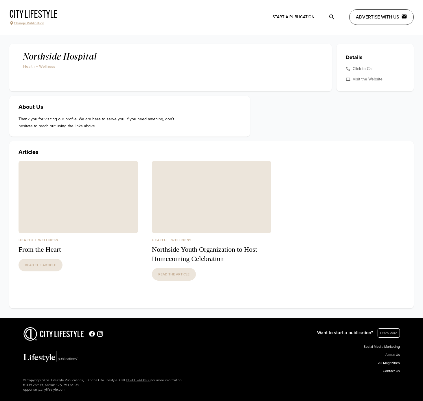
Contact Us (391, 371)
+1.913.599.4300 (138, 380)
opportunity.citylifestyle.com (44, 389)
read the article (40, 265)
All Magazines (389, 363)
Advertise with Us (381, 17)
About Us (392, 355)
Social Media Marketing (382, 347)
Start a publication (294, 16)
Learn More (388, 333)
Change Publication (26, 23)
